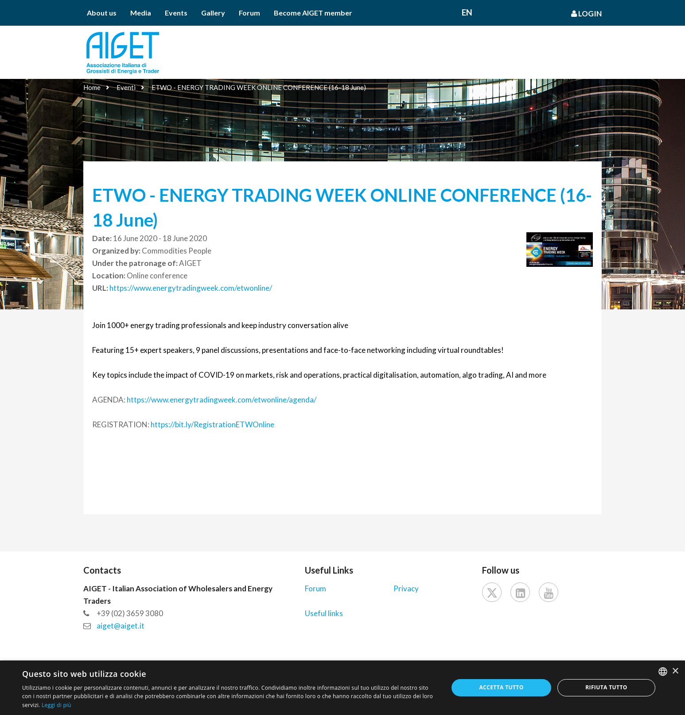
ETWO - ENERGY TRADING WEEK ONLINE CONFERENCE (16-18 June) (259, 87)
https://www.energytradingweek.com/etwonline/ (190, 288)
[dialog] (342, 687)
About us (102, 12)
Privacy (406, 588)
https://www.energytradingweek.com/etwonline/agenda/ (221, 399)
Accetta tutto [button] (501, 687)
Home (92, 87)
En (467, 12)
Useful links (324, 613)
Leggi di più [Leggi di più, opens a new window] (56, 705)
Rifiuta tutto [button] (606, 687)
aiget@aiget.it (120, 625)
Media (140, 12)
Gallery (213, 12)
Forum (249, 12)
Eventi (126, 87)
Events (176, 12)
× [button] (675, 671)
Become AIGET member (313, 12)
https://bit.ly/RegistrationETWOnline (212, 424)
